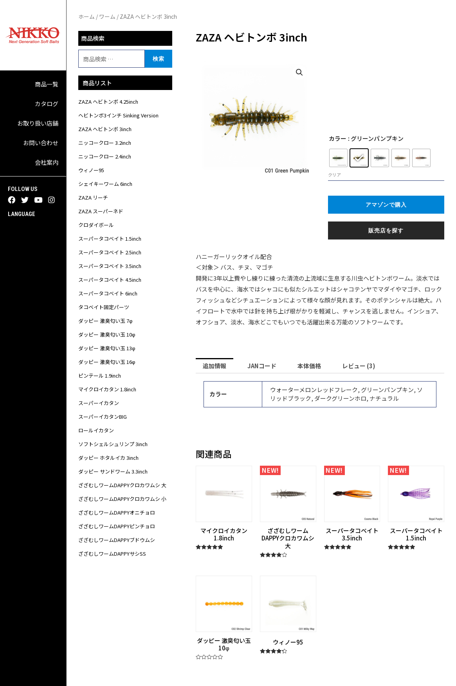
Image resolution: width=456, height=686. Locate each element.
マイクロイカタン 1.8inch (107, 389)
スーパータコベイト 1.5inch (109, 238)
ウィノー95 (91, 170)
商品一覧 (46, 84)
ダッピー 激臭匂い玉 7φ (105, 320)
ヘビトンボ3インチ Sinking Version (118, 115)
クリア (334, 174)
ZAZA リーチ (93, 197)
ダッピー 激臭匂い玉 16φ (106, 362)
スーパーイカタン (98, 403)
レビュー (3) (358, 366)
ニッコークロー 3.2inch (104, 142)
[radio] (338, 158)
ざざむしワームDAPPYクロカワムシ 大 (122, 485)
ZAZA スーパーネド (100, 211)
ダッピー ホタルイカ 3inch (108, 457)
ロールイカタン (96, 430)
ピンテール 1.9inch (99, 375)
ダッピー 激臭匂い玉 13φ (106, 348)
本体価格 (309, 366)
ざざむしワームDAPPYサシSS (112, 553)
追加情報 (214, 366)
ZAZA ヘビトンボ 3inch (105, 129)
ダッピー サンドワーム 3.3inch (113, 471)
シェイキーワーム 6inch (105, 183)
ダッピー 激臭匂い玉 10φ (106, 334)
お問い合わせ (40, 143)
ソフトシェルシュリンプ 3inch (113, 444)
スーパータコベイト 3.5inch (109, 266)
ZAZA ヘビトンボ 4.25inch (108, 101)
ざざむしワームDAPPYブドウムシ (116, 540)
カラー (337, 138)
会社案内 (46, 162)
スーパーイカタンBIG (102, 416)
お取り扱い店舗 (37, 123)
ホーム (86, 16)
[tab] (214, 365)
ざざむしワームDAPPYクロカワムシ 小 (122, 498)
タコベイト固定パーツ (103, 307)
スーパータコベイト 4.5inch (109, 279)
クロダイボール (96, 225)
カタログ (46, 103)
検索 (158, 58)
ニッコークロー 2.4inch (104, 156)
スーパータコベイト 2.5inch (109, 252)
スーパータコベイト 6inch (107, 293)
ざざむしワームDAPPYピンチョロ (116, 526)
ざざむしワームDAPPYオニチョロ (116, 512)
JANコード (261, 366)
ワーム (107, 16)
